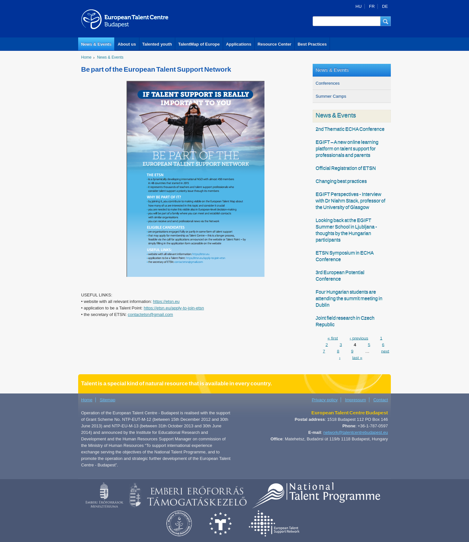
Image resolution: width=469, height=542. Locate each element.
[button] (385, 21)
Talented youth (157, 44)
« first (333, 337)
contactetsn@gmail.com (150, 314)
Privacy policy (324, 399)
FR (372, 6)
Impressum (355, 399)
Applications (238, 44)
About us (127, 44)
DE (385, 6)
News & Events (96, 44)
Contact (380, 399)
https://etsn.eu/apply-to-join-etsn (174, 308)
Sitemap (107, 399)
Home (86, 57)
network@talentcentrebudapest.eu (355, 432)
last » (357, 357)
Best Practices (312, 44)
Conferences (328, 83)
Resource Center (274, 44)
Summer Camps (331, 96)
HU (359, 6)
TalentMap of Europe (199, 44)
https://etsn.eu (166, 301)
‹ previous (358, 337)
